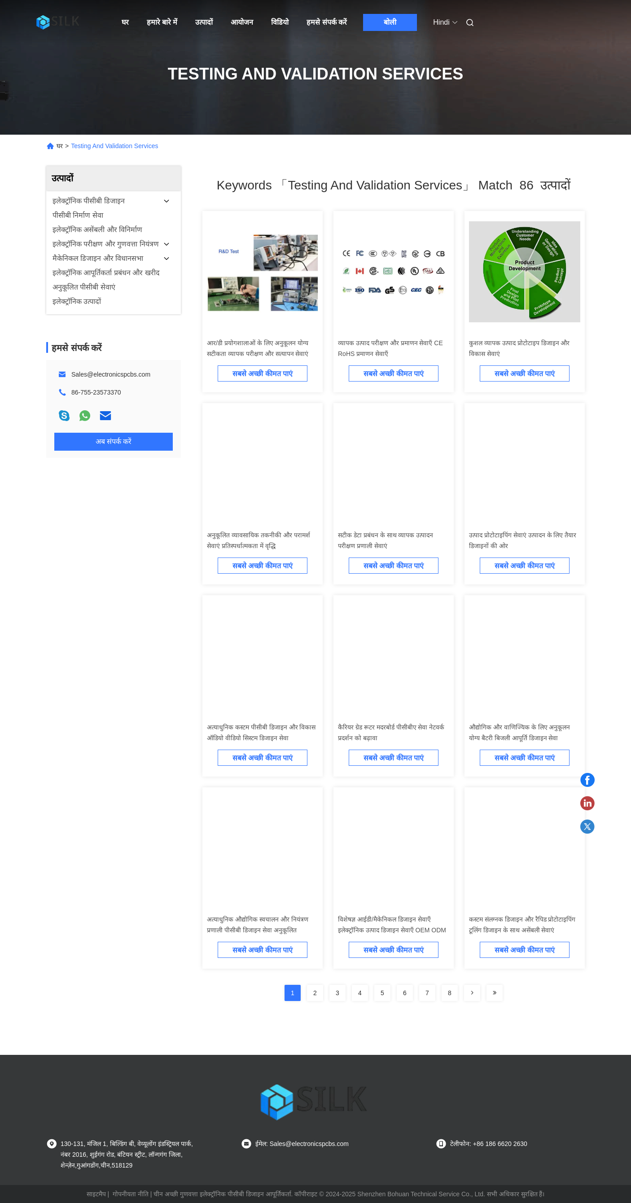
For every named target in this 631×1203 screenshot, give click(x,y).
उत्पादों (204, 22)
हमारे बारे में (162, 22)
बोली (390, 22)
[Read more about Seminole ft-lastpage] (494, 993)
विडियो (280, 22)
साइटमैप (96, 1194)
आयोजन (242, 22)
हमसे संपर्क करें (327, 22)
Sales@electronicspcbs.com (110, 374)
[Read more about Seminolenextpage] (472, 993)
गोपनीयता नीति (131, 1194)
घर (125, 22)
